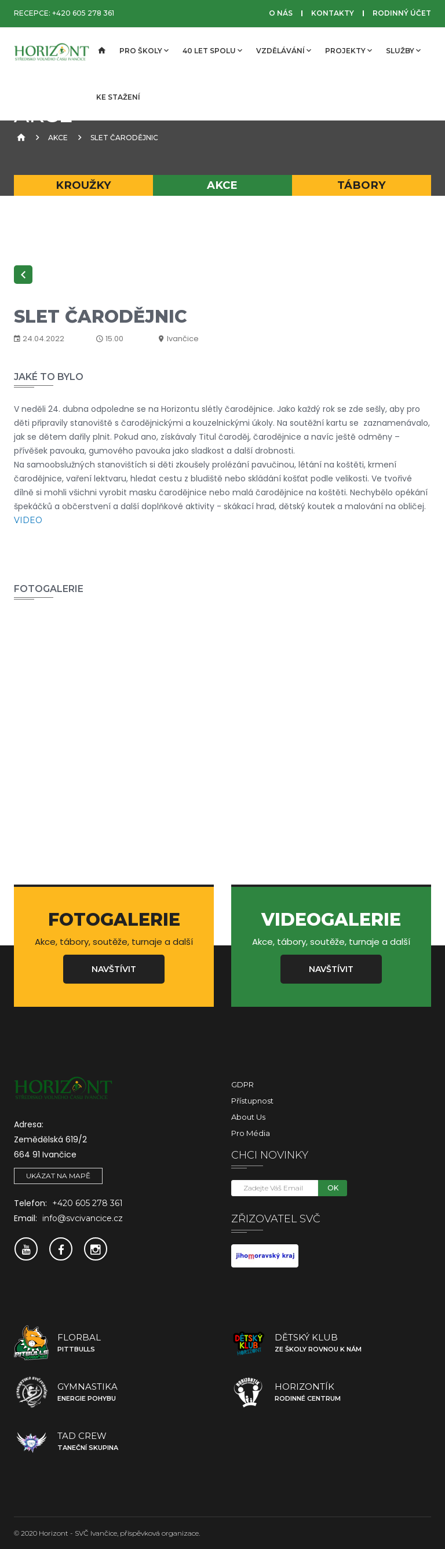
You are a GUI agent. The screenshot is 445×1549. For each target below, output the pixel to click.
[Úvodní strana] (101, 51)
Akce (58, 137)
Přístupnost (252, 1100)
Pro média (250, 1133)
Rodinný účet (402, 13)
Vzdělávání (283, 50)
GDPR (242, 1084)
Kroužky (83, 185)
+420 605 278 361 (83, 13)
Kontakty (332, 13)
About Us (248, 1116)
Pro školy (144, 50)
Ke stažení (118, 97)
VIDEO (28, 520)
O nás (281, 13)
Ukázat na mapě (58, 1175)
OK (332, 1187)
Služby (403, 50)
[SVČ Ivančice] (51, 51)
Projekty (348, 50)
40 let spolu (212, 50)
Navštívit (114, 969)
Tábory (361, 185)
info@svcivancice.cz (82, 1218)
